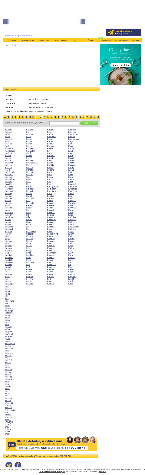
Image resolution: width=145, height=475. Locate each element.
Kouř (70, 196)
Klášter (29, 179)
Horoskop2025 (60, 472)
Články (90, 40)
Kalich (7, 170)
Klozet (29, 241)
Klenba (29, 194)
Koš (70, 144)
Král (70, 243)
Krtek (7, 320)
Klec (28, 184)
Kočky (50, 139)
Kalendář (9, 163)
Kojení (50, 148)
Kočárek (29, 284)
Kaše (7, 276)
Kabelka (8, 139)
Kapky (8, 234)
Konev (50, 236)
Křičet (7, 289)
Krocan (8, 308)
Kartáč (8, 267)
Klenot (29, 196)
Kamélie (8, 182)
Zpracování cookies (64, 469)
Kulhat (8, 362)
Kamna (8, 201)
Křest (70, 284)
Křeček (71, 269)
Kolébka (50, 165)
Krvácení (9, 334)
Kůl (6, 358)
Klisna (28, 222)
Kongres (51, 239)
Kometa (50, 205)
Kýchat (8, 419)
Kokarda (51, 155)
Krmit (7, 306)
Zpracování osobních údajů (50, 469)
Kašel (7, 279)
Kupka (8, 374)
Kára (7, 253)
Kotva (70, 177)
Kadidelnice (10, 151)
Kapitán (8, 231)
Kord (49, 281)
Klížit (28, 229)
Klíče (28, 212)
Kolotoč (50, 196)
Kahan (8, 155)
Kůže (7, 393)
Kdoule (29, 155)
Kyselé (8, 424)
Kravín (71, 260)
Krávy (70, 262)
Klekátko (30, 189)
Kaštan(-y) (9, 284)
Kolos (49, 194)
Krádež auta (73, 227)
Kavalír (29, 139)
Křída (7, 291)
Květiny (8, 412)
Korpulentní (73, 134)
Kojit (49, 151)
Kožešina (72, 217)
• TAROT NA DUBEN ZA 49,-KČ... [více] (17, 22)
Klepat (29, 205)
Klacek (29, 165)
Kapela (8, 224)
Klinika (29, 219)
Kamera (8, 196)
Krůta (7, 329)
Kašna (8, 281)
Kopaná (50, 258)
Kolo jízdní (51, 189)
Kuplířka (8, 377)
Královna (72, 248)
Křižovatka (9, 301)
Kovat (70, 210)
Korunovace (73, 139)
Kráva (71, 255)
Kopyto (50, 274)
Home (7, 45)
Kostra (71, 167)
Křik (6, 296)
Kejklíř (29, 158)
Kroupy (8, 315)
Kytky (7, 434)
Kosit (70, 151)
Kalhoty (8, 167)
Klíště (28, 224)
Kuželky (8, 398)
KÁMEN (8, 184)
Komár (50, 201)
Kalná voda (10, 172)
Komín (50, 208)
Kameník (9, 189)
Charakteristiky (28, 40)
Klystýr (29, 250)
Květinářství (10, 410)
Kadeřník (9, 148)
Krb (69, 265)
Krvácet (8, 336)
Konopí (50, 243)
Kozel (70, 215)
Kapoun (8, 241)
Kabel (7, 137)
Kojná (49, 153)
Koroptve (72, 129)
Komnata (51, 212)
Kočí (49, 132)
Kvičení (8, 415)
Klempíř (29, 191)
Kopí (49, 262)
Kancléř (8, 215)
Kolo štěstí (51, 191)
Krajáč (71, 231)
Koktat (50, 158)
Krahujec (72, 229)
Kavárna (30, 141)
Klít (27, 227)
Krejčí (70, 272)
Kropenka (9, 313)
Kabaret (8, 129)
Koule (70, 182)
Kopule (50, 272)
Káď (7, 146)
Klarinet (29, 172)
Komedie (51, 203)
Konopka (51, 246)
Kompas (50, 222)
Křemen (71, 274)
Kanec (8, 219)
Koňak (50, 224)
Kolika (50, 179)
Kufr (7, 351)
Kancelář (9, 212)
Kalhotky (9, 165)
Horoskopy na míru (59, 40)
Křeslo (71, 281)
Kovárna (72, 208)
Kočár (28, 281)
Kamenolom (10, 191)
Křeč (70, 267)
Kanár (7, 210)
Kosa (70, 146)
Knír (28, 265)
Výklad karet (44, 40)
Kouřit (71, 198)
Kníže (28, 267)
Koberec (30, 272)
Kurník (8, 386)
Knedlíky (30, 255)
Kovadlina (72, 203)
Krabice (71, 222)
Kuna (7, 367)
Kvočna (8, 417)
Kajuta (8, 158)
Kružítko (8, 332)
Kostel (71, 158)
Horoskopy (12, 40)
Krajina (71, 239)
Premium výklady (121, 40)
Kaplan (8, 236)
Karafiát (8, 260)
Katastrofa (30, 134)
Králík (70, 246)
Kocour (50, 141)
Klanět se (30, 170)
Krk (6, 303)
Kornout (50, 284)
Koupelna (72, 191)
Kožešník (72, 219)
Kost (70, 153)
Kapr (7, 243)
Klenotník (30, 198)
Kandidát (9, 217)
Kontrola (51, 250)
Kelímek (29, 160)
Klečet (29, 186)
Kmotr (28, 253)
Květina (8, 407)
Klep (28, 201)
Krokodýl (9, 310)
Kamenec (9, 186)
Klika (28, 217)
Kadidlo (8, 153)
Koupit (71, 194)
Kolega (50, 167)
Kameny (8, 194)
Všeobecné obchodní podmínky (31, 469)
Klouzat (29, 236)
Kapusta (8, 250)
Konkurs (50, 241)
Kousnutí (72, 201)
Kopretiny (51, 267)
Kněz (28, 258)
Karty (7, 269)
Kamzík (8, 203)
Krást (70, 253)
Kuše (7, 389)
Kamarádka (10, 179)
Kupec (8, 372)
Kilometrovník (32, 163)
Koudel (71, 179)
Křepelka (72, 276)
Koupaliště (72, 184)
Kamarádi (9, 177)
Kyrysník (9, 422)
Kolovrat (50, 198)
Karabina (9, 258)
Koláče (50, 163)
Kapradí (8, 246)
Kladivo (29, 167)
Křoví (7, 317)
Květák (8, 405)
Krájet (71, 236)
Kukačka (9, 353)
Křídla (7, 294)
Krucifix (8, 322)
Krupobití (9, 327)
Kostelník (72, 160)
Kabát (7, 134)
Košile (71, 148)
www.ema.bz (102, 472)
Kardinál (8, 265)
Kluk (28, 248)
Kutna (7, 391)
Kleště (29, 208)
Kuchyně (9, 348)
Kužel (7, 396)
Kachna (8, 144)
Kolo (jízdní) (52, 186)
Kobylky (29, 279)
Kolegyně (51, 170)
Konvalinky (52, 253)
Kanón (8, 222)
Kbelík (29, 153)
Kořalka (50, 276)
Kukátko (8, 355)
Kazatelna (30, 151)
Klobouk (29, 234)
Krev (7, 287)
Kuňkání (8, 370)
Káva (28, 137)
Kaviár (29, 144)
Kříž (7, 298)
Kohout (50, 144)
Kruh (7, 325)
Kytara (8, 429)
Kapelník (9, 227)
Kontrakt (51, 248)
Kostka (71, 163)
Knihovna (30, 262)
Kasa (7, 272)
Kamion (8, 198)
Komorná (51, 217)
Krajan (71, 234)
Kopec (50, 260)
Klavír (28, 182)
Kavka (29, 146)
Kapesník (9, 229)
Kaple (7, 239)
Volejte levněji (106, 40)
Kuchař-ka (9, 346)
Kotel (70, 174)
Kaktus (8, 160)
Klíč (27, 210)
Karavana (9, 262)
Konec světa (52, 234)
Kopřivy (50, 269)
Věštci (74, 40)
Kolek (49, 174)
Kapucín (8, 248)
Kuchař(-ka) (10, 343)
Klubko (29, 243)
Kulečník (9, 360)
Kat (27, 132)
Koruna (71, 137)
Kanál (7, 205)
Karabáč (8, 255)
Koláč (49, 160)
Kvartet (8, 400)
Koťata (71, 170)
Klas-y (29, 177)
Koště (70, 155)
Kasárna (8, 274)
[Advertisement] (51, 67)
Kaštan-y (30, 129)
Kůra (7, 381)
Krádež (71, 224)
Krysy (7, 341)
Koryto (71, 141)
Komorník (51, 219)
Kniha (28, 260)
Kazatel (29, 148)
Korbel (50, 279)
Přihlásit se (134, 23)
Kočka (50, 134)
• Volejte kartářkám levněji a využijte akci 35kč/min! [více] (53, 22)
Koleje (50, 172)
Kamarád (9, 174)
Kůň (7, 365)
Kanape (8, 208)
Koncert (50, 227)
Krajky (71, 241)
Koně (49, 229)
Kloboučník (31, 231)
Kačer (7, 141)
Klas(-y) (29, 174)
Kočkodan (51, 137)
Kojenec (50, 146)
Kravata (71, 258)
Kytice (7, 431)
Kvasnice (9, 403)
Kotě (70, 172)
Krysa (7, 339)
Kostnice (72, 165)
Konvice (50, 255)
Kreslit (71, 279)
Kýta (7, 427)
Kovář (71, 205)
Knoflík (29, 269)
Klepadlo (30, 203)
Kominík (50, 210)
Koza (70, 212)
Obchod (135, 40)
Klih (27, 215)
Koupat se (72, 186)
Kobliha (29, 276)
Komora (50, 215)
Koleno (50, 177)
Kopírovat (51, 265)
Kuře (7, 384)
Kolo (49, 182)
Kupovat (8, 379)
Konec (50, 231)
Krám (70, 250)
